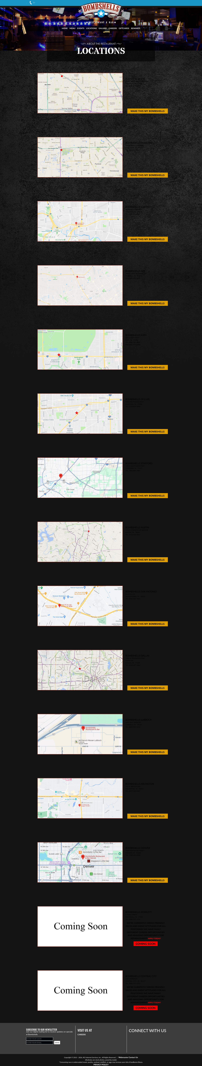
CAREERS (82, 1034)
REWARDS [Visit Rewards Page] (135, 28)
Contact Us (133, 1057)
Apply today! (154, 938)
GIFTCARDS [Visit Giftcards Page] (124, 28)
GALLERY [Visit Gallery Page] (103, 28)
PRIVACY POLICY (100, 1064)
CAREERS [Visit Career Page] (113, 28)
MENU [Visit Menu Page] (72, 28)
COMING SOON (145, 943)
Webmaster (123, 1057)
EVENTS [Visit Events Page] (80, 28)
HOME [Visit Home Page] (65, 28)
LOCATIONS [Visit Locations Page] (91, 28)
